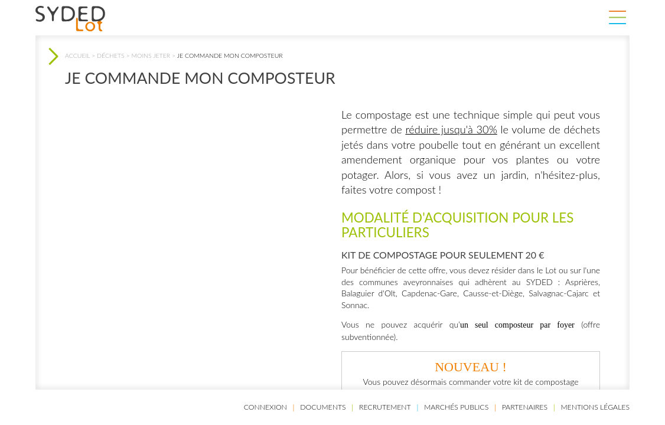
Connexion (265, 407)
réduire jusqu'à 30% (451, 129)
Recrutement (385, 407)
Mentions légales (595, 407)
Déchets (111, 55)
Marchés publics (456, 407)
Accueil (77, 55)
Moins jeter (151, 55)
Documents (322, 407)
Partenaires (524, 407)
